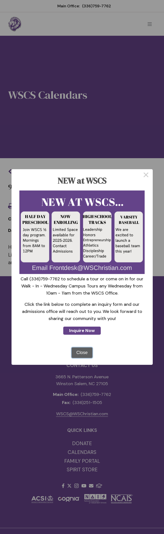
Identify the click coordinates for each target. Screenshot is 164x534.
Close (82, 352)
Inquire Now (82, 330)
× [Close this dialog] (146, 175)
